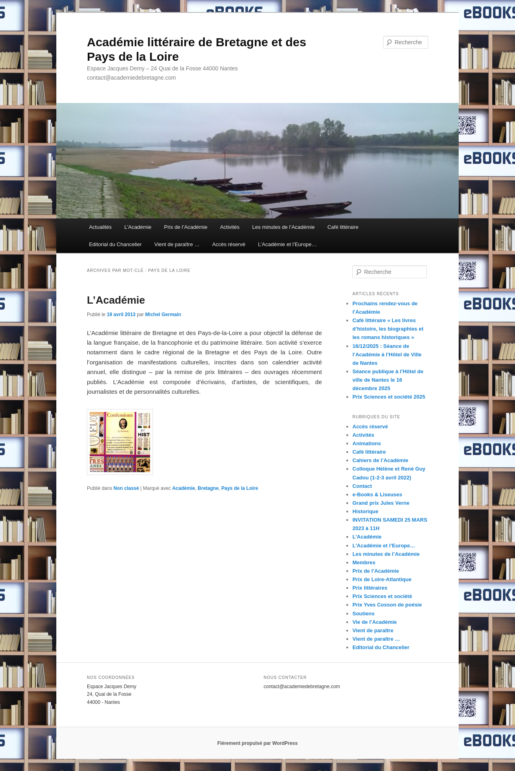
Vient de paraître (372, 630)
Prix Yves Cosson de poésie (387, 605)
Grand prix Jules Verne (381, 503)
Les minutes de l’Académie (283, 227)
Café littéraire (343, 227)
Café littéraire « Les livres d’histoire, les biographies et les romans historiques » (387, 328)
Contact (362, 486)
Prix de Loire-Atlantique (382, 579)
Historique (365, 511)
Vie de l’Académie (374, 622)
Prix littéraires (369, 588)
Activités (229, 227)
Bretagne (208, 488)
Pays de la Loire (239, 488)
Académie (183, 488)
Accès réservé (228, 244)
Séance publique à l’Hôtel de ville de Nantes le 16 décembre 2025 (387, 379)
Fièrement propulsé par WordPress (257, 743)
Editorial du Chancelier (115, 244)
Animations (366, 443)
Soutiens (363, 614)
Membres (363, 562)
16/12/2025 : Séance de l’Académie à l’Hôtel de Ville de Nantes (387, 354)
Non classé (126, 488)
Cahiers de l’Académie (380, 460)
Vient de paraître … (177, 244)
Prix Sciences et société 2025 (388, 397)
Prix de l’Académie (186, 227)
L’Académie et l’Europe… (287, 244)
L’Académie (137, 227)
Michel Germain (163, 314)
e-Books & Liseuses (377, 494)
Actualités (100, 227)
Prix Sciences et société (382, 596)
